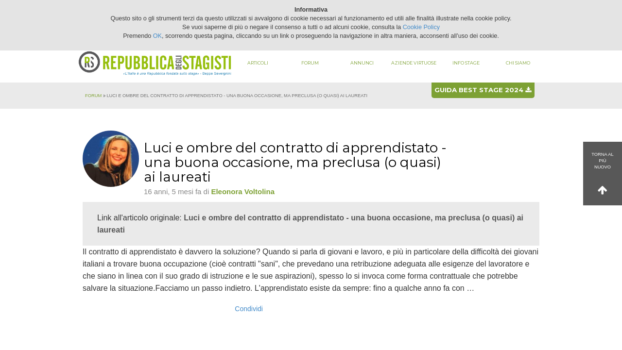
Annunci (362, 63)
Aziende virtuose (413, 63)
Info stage (466, 63)
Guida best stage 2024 (482, 90)
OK (157, 36)
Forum (310, 63)
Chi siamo (518, 63)
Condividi (249, 309)
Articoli (257, 63)
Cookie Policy (421, 27)
